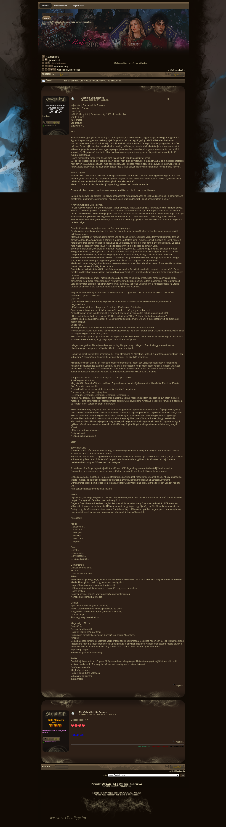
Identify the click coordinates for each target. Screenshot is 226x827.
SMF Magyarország (123, 786)
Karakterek (54, 60)
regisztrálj (87, 22)
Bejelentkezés (60, 5)
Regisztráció (78, 5)
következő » (180, 70)
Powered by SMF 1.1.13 (101, 784)
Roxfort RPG (52, 57)
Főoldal (45, 5)
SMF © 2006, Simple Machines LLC (127, 784)
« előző (171, 70)
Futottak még (61, 66)
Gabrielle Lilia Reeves (69, 70)
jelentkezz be (72, 22)
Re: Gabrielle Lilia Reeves (93, 712)
